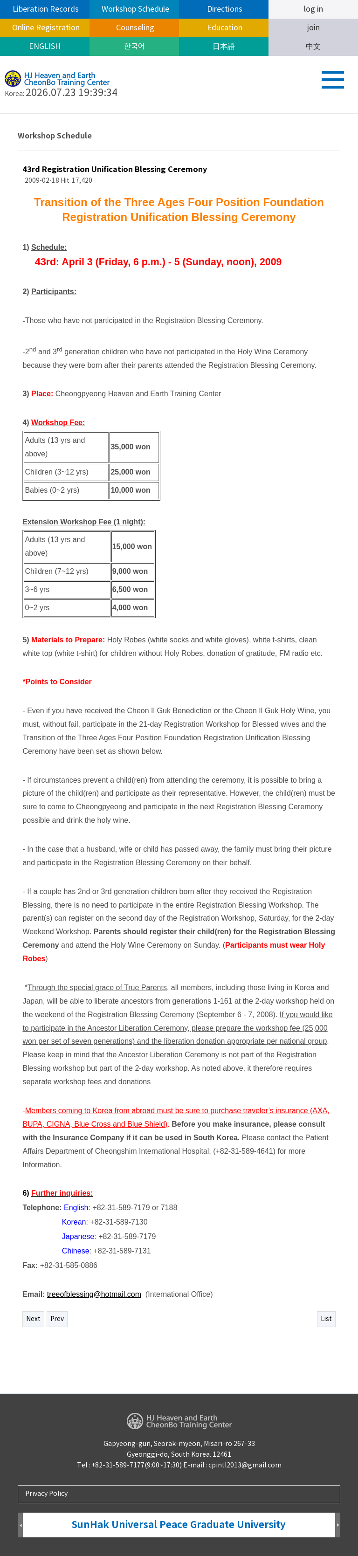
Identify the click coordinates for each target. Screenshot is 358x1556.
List (326, 1319)
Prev (57, 1319)
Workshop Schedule (134, 9)
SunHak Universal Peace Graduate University (179, 1525)
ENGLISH (45, 46)
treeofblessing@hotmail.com (94, 1294)
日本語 (224, 46)
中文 (313, 46)
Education (223, 28)
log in (313, 9)
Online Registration (45, 28)
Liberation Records (45, 9)
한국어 (134, 46)
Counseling (134, 28)
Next (33, 1319)
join (313, 28)
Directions (223, 9)
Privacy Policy (46, 1494)
